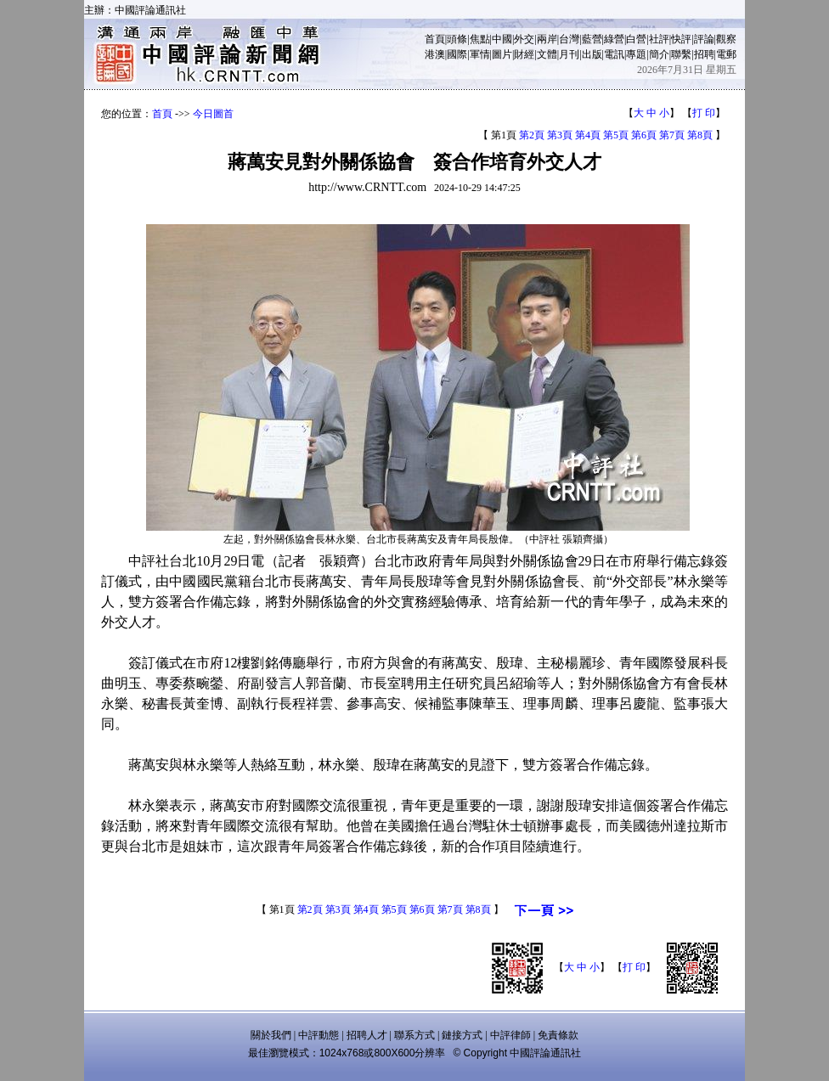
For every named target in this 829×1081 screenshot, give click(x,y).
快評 (681, 39)
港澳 (435, 54)
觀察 (726, 39)
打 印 (703, 113)
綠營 (614, 39)
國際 (457, 54)
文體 (547, 54)
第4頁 (588, 135)
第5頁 (616, 135)
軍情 (480, 54)
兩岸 (547, 39)
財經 (524, 54)
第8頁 (700, 135)
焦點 (480, 39)
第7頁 (672, 135)
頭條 (457, 39)
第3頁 (559, 135)
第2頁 (531, 135)
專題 (636, 54)
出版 (592, 54)
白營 (636, 39)
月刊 (569, 54)
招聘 (704, 54)
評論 (704, 39)
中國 (502, 39)
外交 (524, 39)
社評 (659, 39)
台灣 (569, 39)
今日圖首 (213, 114)
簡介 (659, 54)
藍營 (592, 39)
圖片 (502, 54)
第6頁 (644, 135)
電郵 (726, 54)
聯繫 (681, 54)
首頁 (435, 39)
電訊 (614, 54)
